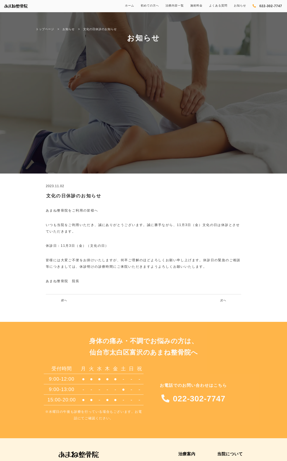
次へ (223, 300)
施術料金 (196, 5)
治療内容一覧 (174, 5)
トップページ (45, 29)
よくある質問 (218, 5)
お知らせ (240, 5)
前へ (64, 300)
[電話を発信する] (267, 6)
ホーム (129, 5)
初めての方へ (150, 5)
